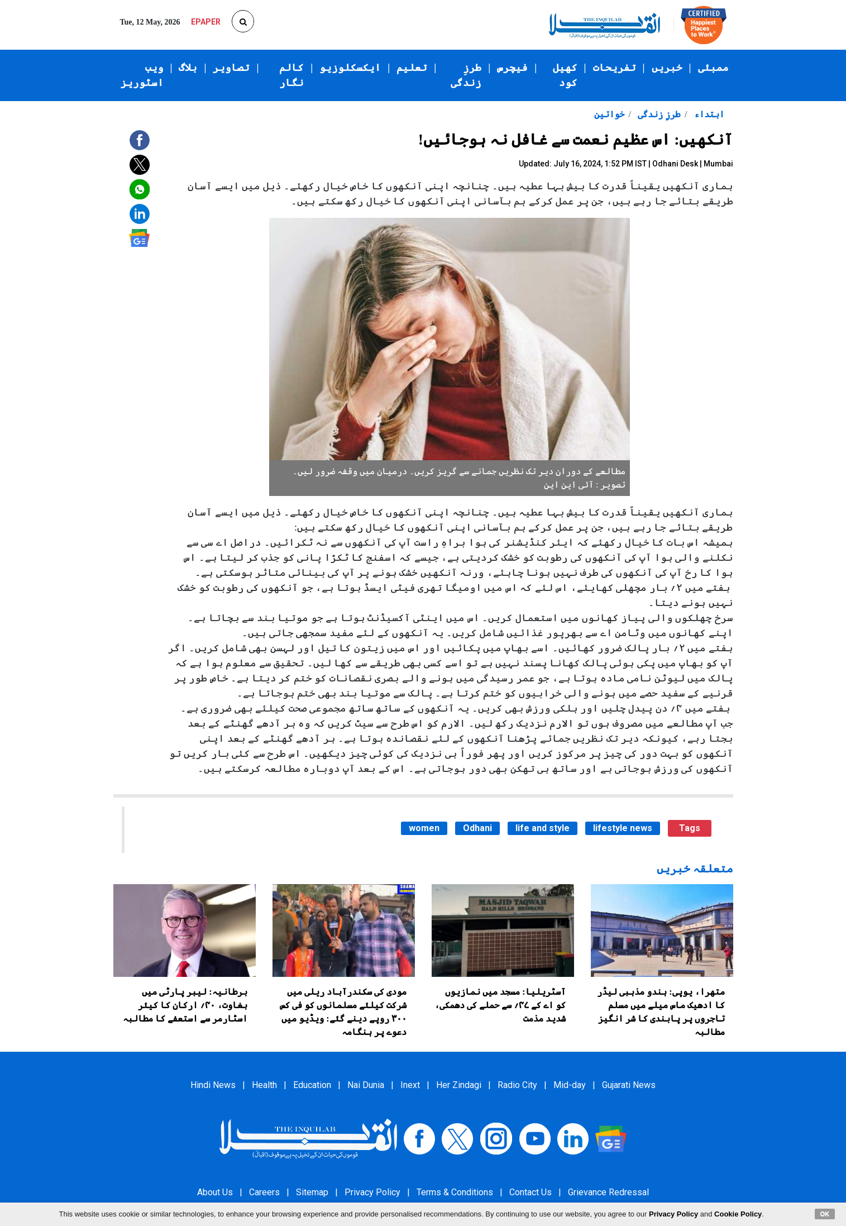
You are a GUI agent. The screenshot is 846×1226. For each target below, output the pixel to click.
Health (264, 1085)
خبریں (667, 67)
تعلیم (411, 67)
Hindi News (213, 1085)
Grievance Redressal (608, 1192)
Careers (264, 1192)
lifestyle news (622, 828)
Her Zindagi (458, 1085)
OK (825, 1213)
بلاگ (188, 67)
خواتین (609, 114)
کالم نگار (291, 75)
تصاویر (231, 67)
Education (312, 1085)
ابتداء (708, 114)
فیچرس (512, 67)
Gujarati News (629, 1085)
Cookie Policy (738, 1214)
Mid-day (569, 1085)
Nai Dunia (365, 1085)
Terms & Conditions (455, 1192)
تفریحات (614, 67)
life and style (542, 828)
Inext (410, 1085)
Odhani (477, 828)
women (424, 828)
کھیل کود (565, 75)
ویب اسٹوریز (142, 75)
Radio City (517, 1085)
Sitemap (312, 1192)
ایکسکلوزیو (350, 67)
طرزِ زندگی (466, 75)
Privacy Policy (372, 1192)
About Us (215, 1192)
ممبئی (713, 67)
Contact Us (530, 1192)
